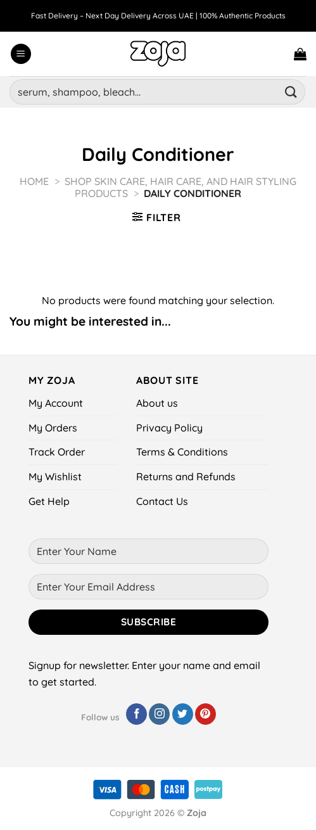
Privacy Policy (169, 427)
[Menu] (21, 54)
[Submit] (291, 91)
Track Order (56, 451)
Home (34, 181)
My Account (55, 403)
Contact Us (162, 501)
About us (157, 403)
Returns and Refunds (186, 476)
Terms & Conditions (182, 451)
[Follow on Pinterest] (205, 714)
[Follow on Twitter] (182, 714)
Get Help (49, 501)
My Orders (52, 427)
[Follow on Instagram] (159, 714)
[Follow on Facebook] (136, 714)
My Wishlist (55, 476)
